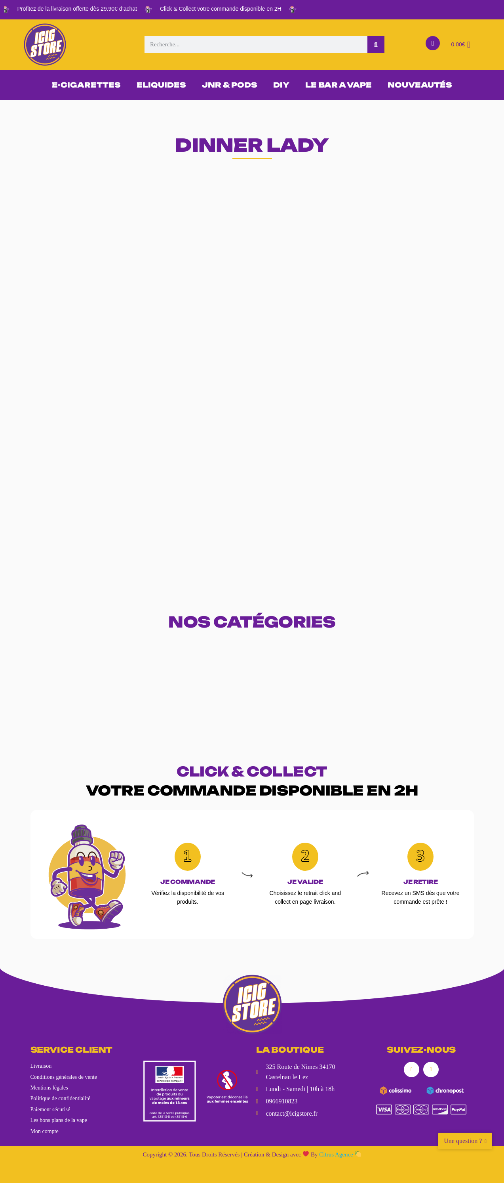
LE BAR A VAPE (338, 84)
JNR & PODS (229, 84)
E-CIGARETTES (86, 84)
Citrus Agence (340, 1154)
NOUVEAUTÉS (420, 84)
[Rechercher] (375, 44)
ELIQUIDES (161, 84)
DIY (281, 84)
